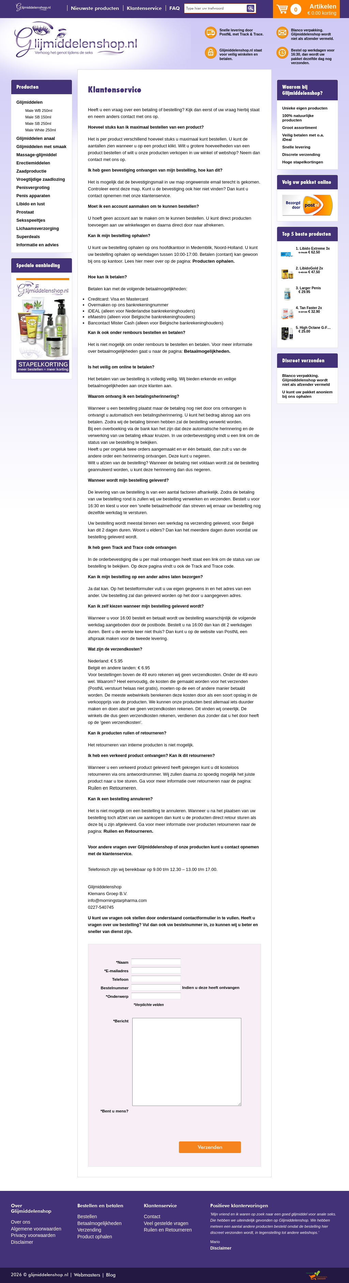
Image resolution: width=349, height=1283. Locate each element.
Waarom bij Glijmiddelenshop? (302, 90)
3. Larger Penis (308, 288)
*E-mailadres (116, 970)
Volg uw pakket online (306, 182)
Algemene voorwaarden (34, 1227)
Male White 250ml (40, 130)
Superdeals (28, 236)
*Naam (122, 962)
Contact (151, 1216)
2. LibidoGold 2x (309, 268)
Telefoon (120, 979)
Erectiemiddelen (33, 162)
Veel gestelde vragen (164, 1222)
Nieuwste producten (95, 8)
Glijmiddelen (29, 102)
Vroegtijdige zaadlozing (40, 179)
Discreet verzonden (303, 361)
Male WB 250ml (38, 110)
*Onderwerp (117, 996)
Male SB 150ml (38, 117)
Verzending (88, 1228)
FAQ (174, 8)
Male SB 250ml (38, 123)
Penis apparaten (33, 195)
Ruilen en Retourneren (110, 787)
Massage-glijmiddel (36, 154)
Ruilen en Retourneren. (126, 831)
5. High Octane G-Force (313, 328)
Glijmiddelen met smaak (41, 146)
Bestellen (86, 1216)
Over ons (20, 1221)
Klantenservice (144, 8)
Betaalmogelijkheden (97, 1222)
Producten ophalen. (212, 261)
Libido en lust (30, 203)
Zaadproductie (31, 171)
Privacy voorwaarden (31, 1233)
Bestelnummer (114, 987)
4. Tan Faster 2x (309, 308)
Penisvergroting (33, 187)
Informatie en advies (37, 244)
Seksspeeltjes (30, 220)
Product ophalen (93, 1234)
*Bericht (120, 1020)
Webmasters (86, 1274)
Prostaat (25, 212)
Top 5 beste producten (306, 234)
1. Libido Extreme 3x (313, 248)
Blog (109, 1274)
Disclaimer (21, 1239)
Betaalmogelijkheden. (205, 351)
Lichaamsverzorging (37, 228)
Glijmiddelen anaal (35, 138)
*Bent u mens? (114, 1110)
